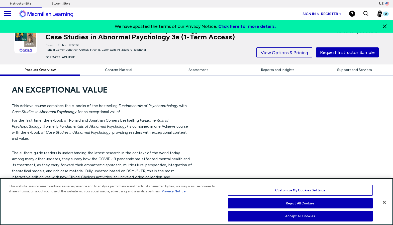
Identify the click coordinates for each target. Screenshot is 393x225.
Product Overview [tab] (40, 70)
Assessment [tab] (198, 70)
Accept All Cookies (300, 216)
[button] (366, 14)
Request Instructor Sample (347, 52)
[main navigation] (7, 14)
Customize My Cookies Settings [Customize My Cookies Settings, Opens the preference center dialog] (300, 190)
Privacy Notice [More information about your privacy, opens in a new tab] (174, 191)
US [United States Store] (384, 4)
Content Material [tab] (118, 70)
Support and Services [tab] (354, 70)
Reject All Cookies (300, 203)
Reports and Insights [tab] (277, 70)
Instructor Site (21, 3)
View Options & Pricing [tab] (284, 52)
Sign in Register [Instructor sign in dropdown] (322, 14)
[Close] (384, 26)
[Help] (352, 13)
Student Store (61, 3)
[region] (196, 201)
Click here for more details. (247, 26)
